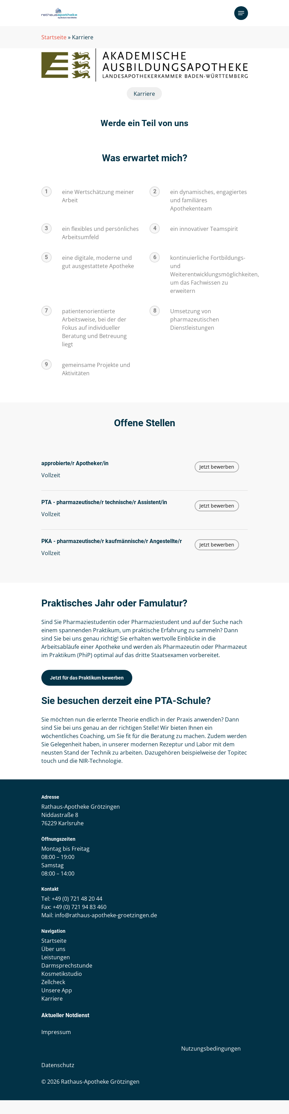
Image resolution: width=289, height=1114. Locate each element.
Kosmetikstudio (61, 974)
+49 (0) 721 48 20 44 (77, 898)
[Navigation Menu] (241, 13)
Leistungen (55, 957)
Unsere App (56, 990)
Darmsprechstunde (66, 965)
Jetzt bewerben (216, 466)
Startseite (53, 37)
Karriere (52, 998)
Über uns (53, 949)
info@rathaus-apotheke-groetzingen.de (106, 915)
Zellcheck (53, 982)
